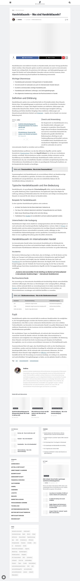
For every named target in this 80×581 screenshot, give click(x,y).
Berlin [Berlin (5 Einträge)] (28, 534)
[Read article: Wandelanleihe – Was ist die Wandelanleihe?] (14, 445)
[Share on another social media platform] (66, 57)
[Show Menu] (10, 2)
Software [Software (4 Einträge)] (14, 560)
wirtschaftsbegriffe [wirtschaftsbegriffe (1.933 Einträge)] (17, 569)
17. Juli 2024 (27, 19)
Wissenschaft (15, 519)
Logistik (14, 493)
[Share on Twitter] (50, 57)
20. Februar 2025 (22, 136)
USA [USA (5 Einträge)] (28, 566)
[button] (3, 577)
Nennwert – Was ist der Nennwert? (25, 438)
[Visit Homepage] (40, 2)
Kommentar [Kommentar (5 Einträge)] (18, 545)
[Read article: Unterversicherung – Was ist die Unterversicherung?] (14, 451)
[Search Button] (69, 2)
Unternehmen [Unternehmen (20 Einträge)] (32, 563)
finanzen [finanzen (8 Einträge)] (23, 542)
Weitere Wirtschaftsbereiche (20, 512)
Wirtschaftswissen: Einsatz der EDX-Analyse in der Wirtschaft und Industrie (40, 413)
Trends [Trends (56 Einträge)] (25, 563)
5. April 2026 (52, 482)
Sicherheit (40, 113)
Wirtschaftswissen (20, 10)
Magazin (15, 408)
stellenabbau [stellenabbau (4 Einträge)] (28, 560)
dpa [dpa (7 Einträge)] (13, 540)
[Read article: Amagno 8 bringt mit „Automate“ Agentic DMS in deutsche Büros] (45, 512)
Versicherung (16, 261)
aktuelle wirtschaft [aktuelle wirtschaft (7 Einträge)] (17, 531)
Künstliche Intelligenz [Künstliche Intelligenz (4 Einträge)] (17, 548)
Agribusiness (15, 463)
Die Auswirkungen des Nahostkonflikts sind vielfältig (55, 445)
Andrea (20, 19)
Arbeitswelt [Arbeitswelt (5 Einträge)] (27, 531)
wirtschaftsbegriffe (24, 360)
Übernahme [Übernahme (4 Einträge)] (15, 575)
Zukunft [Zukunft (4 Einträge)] (31, 572)
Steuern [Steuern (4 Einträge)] (14, 563)
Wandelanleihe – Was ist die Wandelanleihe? (27, 444)
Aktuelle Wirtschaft (18, 467)
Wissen (63, 226)
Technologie (15, 506)
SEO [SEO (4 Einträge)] (24, 557)
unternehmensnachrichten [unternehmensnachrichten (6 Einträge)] (18, 566)
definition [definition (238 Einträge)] (14, 537)
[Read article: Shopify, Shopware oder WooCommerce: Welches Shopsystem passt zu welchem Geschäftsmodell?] (45, 506)
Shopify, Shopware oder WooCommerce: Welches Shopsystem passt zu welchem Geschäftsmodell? (57, 506)
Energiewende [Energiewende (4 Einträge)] (15, 542)
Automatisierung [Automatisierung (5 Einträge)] (16, 534)
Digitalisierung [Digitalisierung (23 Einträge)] (31, 537)
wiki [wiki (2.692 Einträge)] (33, 566)
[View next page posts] (27, 139)
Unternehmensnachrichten (20, 509)
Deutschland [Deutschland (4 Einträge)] (22, 537)
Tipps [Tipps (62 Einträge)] (19, 563)
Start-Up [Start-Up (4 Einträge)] (21, 560)
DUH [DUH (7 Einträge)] (17, 540)
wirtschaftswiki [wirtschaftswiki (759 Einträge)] (28, 569)
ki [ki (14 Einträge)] (12, 545)
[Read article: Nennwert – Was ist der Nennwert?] (14, 440)
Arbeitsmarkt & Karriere (19, 470)
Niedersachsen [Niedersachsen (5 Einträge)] (16, 554)
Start (13, 10)
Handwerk (14, 489)
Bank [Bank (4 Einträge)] (24, 534)
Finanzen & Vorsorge (18, 480)
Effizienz (43, 352)
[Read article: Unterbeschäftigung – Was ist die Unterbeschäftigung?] (60, 403)
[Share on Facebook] (27, 57)
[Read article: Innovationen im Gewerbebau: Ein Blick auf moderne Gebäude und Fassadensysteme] (45, 494)
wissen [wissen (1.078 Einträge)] (25, 572)
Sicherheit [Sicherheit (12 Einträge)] (29, 557)
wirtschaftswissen (34, 360)
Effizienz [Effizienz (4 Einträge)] (31, 540)
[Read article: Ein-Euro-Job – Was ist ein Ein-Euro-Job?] (14, 434)
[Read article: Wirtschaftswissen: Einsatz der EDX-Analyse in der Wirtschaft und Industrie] (15, 133)
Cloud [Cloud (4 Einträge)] (33, 534)
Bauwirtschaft (16, 473)
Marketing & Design (17, 499)
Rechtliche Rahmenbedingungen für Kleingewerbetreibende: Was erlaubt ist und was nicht (28, 125)
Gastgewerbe (15, 483)
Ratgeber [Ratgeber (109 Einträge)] (24, 554)
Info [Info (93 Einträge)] (35, 542)
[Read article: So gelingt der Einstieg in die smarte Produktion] (45, 500)
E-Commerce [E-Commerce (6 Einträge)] (23, 540)
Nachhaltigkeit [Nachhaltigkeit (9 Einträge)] (23, 551)
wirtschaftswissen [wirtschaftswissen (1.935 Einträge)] (16, 572)
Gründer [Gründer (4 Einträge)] (30, 542)
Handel (13, 486)
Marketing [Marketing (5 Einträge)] (14, 551)
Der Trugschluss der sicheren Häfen (51, 448)
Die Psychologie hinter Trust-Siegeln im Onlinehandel (55, 442)
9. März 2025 (21, 129)
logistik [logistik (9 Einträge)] (27, 548)
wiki (17, 360)
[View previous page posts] (24, 139)
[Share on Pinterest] (63, 57)
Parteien (14, 288)
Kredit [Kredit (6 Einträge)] (24, 545)
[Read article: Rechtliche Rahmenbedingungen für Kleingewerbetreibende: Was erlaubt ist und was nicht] (15, 125)
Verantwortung (24, 153)
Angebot (28, 216)
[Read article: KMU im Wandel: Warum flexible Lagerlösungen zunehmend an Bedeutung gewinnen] (56, 471)
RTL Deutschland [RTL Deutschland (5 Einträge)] (16, 557)
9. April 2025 (54, 415)
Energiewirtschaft (17, 476)
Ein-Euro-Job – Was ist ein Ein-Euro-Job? (26, 433)
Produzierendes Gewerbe (19, 502)
